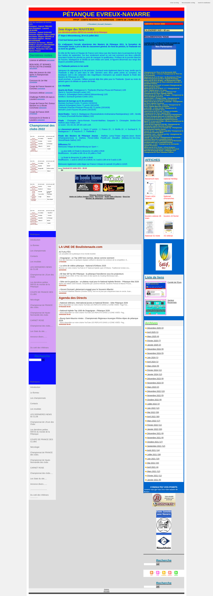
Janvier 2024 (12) (154, 374)
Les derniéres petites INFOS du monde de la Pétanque (40, 284)
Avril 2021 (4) (152, 467)
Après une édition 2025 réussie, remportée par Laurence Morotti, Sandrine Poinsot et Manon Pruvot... (95, 284)
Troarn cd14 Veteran (150, 197)
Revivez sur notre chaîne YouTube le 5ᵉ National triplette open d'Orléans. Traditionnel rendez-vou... (94, 268)
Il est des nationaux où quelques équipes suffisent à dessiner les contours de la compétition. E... (93, 260)
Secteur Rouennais (172, 301)
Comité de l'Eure (174, 282)
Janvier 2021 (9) (154, 480)
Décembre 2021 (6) (155, 433)
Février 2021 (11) (154, 476)
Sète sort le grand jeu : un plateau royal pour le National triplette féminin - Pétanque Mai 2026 (99, 282)
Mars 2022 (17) (153, 421)
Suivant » (108, 24)
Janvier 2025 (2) (154, 345)
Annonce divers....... (38, 337)
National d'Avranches (169, 197)
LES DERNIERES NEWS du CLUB (41, 268)
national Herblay (170, 179)
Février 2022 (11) (154, 425)
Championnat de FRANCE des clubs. (41, 306)
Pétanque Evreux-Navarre (106, 14)
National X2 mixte (152, 236)
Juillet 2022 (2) (153, 404)
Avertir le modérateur (204, 2)
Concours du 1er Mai (38, 80)
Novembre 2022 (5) (155, 395)
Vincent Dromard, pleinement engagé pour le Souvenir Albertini (86, 289)
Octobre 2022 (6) (154, 400)
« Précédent (91, 24)
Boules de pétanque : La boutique (100, 198)
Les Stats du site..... (38, 331)
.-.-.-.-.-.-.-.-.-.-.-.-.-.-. (38, 342)
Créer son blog (174, 2)
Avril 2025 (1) (152, 332)
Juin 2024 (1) (152, 357)
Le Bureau (34, 245)
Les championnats (38, 251)
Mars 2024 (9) (153, 366)
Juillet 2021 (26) (154, 454)
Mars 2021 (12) (153, 471)
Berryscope (99, 196)
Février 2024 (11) (154, 370)
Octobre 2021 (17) (155, 442)
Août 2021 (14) (153, 450)
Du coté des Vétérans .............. (39, 348)
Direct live (126, 196)
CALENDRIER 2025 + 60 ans (157, 30)
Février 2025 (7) (154, 341)
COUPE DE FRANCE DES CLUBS (41, 293)
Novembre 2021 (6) (155, 438)
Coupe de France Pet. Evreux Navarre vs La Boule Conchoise (42, 105)
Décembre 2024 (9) (155, 349)
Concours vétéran (37, 93)
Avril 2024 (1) (152, 362)
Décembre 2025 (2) (155, 328)
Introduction (35, 240)
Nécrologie (34, 300)
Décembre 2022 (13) (156, 391)
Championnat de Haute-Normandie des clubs (40, 314)
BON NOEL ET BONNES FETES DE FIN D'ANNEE (40, 65)
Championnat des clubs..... (41, 326)
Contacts (34, 256)
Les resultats (35, 262)
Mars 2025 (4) (153, 336)
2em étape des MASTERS (76, 29)
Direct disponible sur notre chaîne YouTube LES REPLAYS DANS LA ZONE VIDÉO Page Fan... (94, 305)
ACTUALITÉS (65, 252)
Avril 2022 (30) (153, 416)
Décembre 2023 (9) (155, 379)
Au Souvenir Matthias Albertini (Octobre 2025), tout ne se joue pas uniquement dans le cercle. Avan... (95, 291)
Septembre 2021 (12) (156, 446)
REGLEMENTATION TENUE (156, 37)
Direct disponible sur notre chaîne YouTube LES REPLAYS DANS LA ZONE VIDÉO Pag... (92, 313)
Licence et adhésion (38, 60)
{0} (60, 170)
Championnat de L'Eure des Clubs (42, 276)
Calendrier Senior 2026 (154, 24)
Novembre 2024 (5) (155, 353)
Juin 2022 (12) (153, 408)
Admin (106, 589)
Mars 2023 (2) (153, 387)
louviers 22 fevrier (171, 216)
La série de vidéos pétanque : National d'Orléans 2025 (83, 266)
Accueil (101, 24)
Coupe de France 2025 (39, 112)
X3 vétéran (168, 236)
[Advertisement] (99, 225)
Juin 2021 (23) (153, 459)
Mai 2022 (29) (153, 412)
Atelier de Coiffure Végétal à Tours (81, 196)
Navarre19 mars (152, 179)
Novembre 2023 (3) (155, 383)
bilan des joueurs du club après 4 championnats (40, 73)
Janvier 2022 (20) (154, 429)
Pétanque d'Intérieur (100, 195)
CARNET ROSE (37, 320)
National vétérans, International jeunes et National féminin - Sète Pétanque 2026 (94, 303)
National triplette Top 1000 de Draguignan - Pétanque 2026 (85, 310)
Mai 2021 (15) (153, 463)
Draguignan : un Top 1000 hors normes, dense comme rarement (87, 258)
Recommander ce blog (188, 2)
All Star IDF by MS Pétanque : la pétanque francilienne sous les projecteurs (92, 274)
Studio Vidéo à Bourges (113, 196)
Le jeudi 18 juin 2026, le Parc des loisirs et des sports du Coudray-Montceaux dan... (89, 276)
